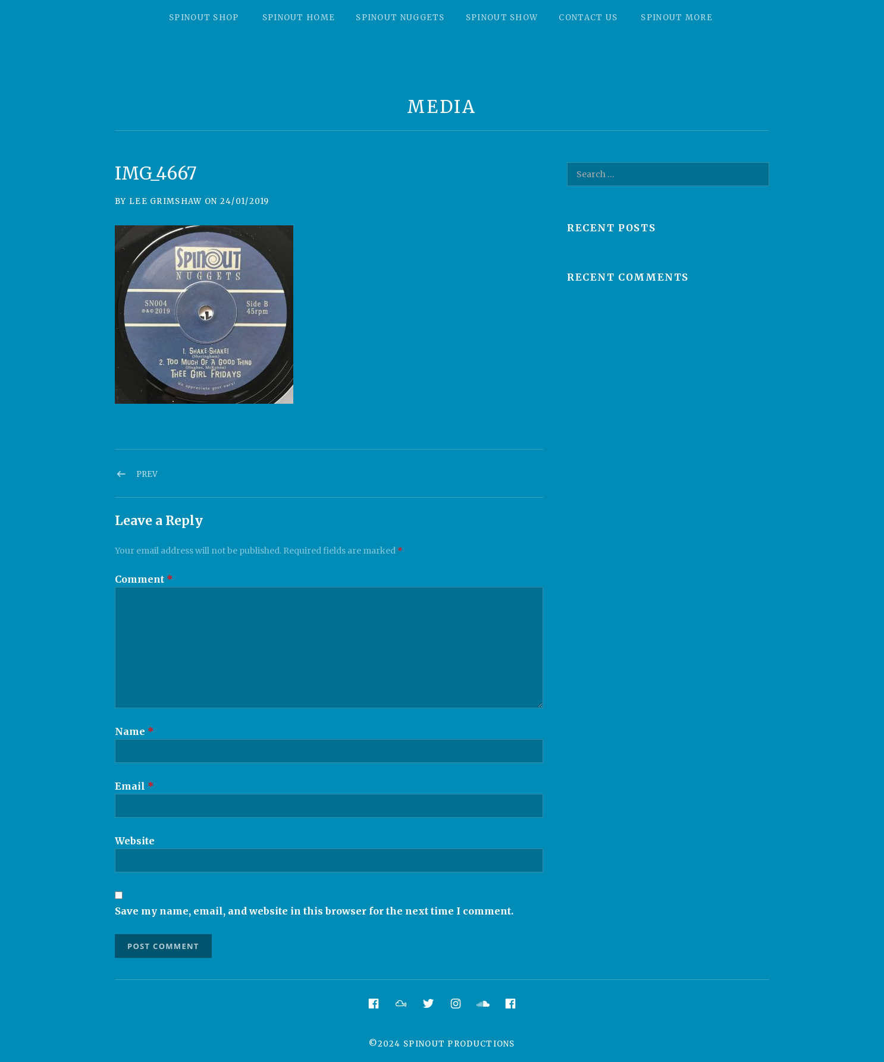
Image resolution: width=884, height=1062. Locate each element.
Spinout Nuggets (400, 17)
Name (134, 731)
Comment (144, 579)
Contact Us (588, 17)
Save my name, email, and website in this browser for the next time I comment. (314, 911)
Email (134, 786)
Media (442, 107)
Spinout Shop (204, 17)
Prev (147, 474)
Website (135, 841)
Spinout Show (502, 17)
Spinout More (677, 17)
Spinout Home (299, 17)
